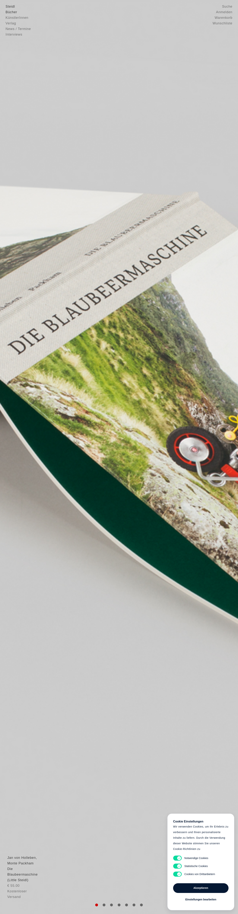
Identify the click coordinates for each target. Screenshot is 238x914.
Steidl (10, 6)
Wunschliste (222, 23)
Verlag (11, 23)
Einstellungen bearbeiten (200, 899)
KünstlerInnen (17, 18)
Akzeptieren (200, 887)
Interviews (14, 34)
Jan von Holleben (20, 878)
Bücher (11, 12)
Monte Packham (19, 883)
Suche (227, 6)
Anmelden (224, 12)
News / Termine (18, 29)
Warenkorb (223, 18)
